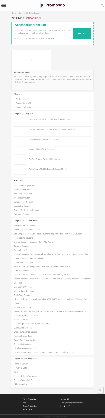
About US (26, 403)
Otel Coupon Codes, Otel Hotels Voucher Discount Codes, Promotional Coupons (48, 234)
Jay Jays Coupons (21, 246)
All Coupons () (22, 99)
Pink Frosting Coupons (23, 238)
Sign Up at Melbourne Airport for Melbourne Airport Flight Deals (52, 129)
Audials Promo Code (22, 307)
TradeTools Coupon (22, 295)
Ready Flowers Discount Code (27, 230)
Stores (21, 13)
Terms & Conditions (30, 406)
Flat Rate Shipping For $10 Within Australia (44, 159)
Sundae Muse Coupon (23, 202)
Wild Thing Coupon (22, 198)
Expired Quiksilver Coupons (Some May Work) (33, 242)
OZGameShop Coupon (23, 262)
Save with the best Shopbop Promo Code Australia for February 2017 (43, 266)
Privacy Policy (28, 409)
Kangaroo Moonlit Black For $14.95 (42, 149)
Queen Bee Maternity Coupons (27, 340)
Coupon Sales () (23, 107)
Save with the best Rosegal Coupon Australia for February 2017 (41, 275)
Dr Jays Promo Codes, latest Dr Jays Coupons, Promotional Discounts (44, 352)
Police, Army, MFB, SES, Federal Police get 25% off (48, 169)
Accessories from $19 (30, 24)
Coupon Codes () (23, 103)
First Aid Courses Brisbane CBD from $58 (44, 139)
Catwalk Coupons (21, 270)
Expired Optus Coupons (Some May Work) (32, 324)
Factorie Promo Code (23, 336)
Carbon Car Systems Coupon (26, 210)
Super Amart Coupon (23, 328)
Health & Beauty (21, 364)
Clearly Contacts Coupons (25, 348)
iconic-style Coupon (22, 206)
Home (13, 13)
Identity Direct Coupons (24, 291)
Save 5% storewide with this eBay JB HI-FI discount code (50, 119)
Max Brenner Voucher (23, 287)
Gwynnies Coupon (21, 214)
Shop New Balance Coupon (25, 332)
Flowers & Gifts (20, 368)
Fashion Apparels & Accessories (27, 380)
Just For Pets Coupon (23, 194)
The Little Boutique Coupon (25, 185)
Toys (16, 372)
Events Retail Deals (22, 250)
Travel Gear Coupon (22, 320)
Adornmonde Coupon (23, 190)
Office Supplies (20, 384)
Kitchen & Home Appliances (25, 376)
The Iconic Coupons (22, 344)
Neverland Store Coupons (25, 226)
